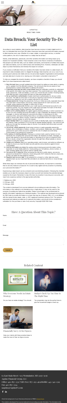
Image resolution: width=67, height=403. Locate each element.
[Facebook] (3, 392)
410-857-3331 (13, 382)
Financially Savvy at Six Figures (17, 331)
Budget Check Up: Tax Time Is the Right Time (47, 294)
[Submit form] (8, 250)
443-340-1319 (54, 382)
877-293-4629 (35, 382)
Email (4, 225)
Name (5, 215)
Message (5, 235)
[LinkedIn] (6, 392)
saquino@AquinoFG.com (12, 387)
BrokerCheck (40, 399)
